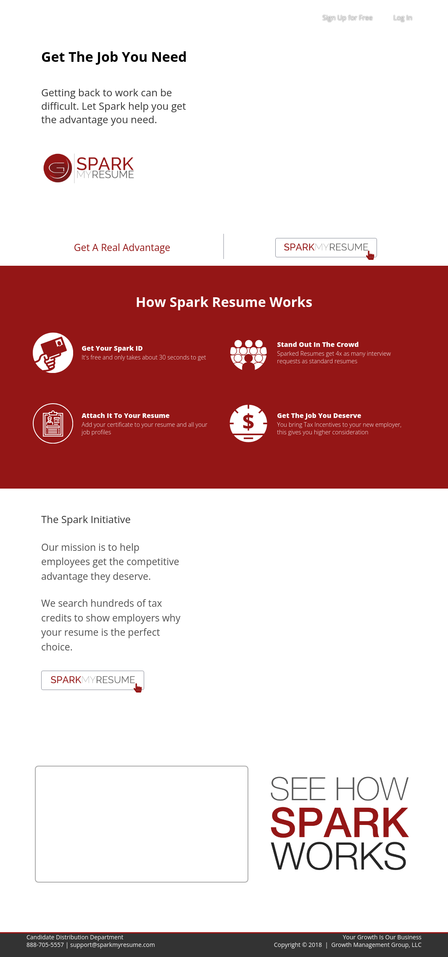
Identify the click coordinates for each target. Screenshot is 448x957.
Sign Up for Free (347, 17)
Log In (402, 17)
